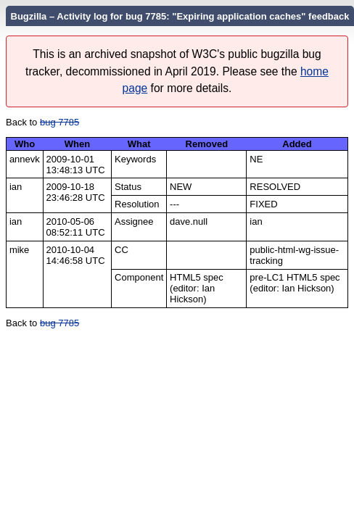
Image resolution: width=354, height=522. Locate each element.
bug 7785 (59, 122)
